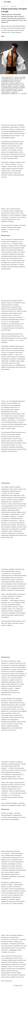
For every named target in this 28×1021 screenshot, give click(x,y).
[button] (14, 57)
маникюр (3, 321)
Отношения (13, 6)
